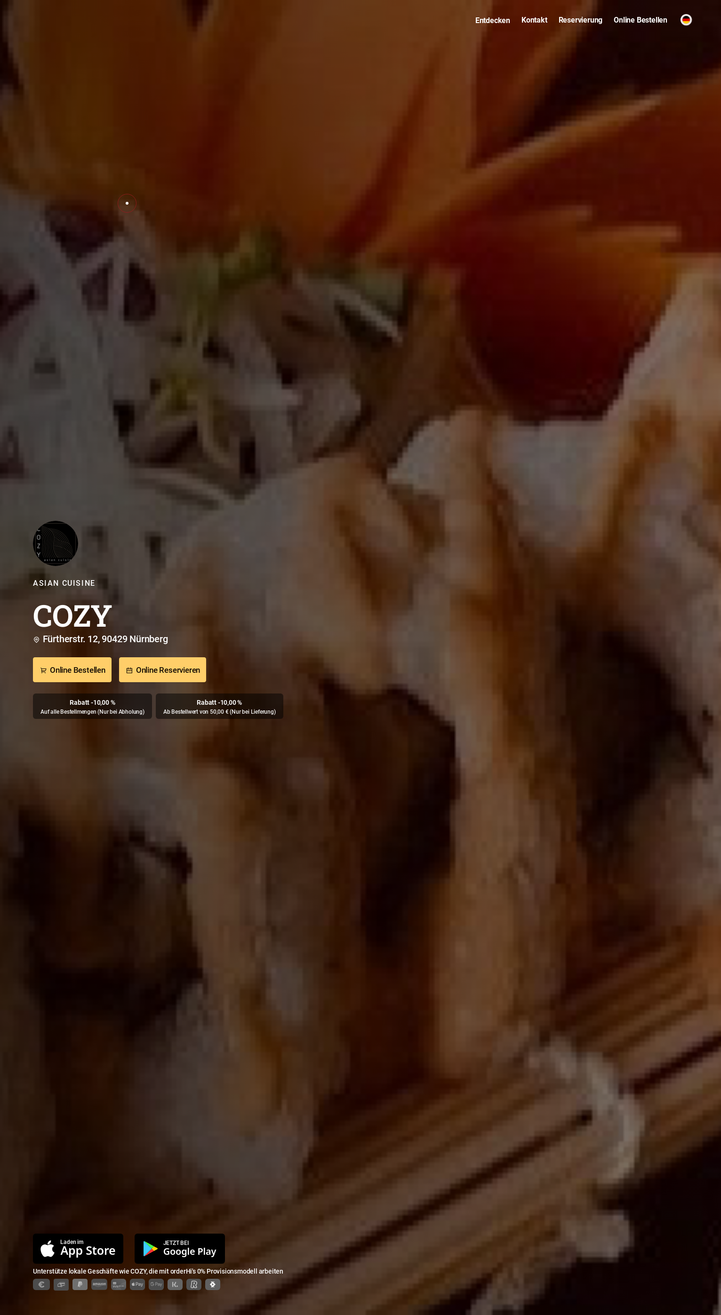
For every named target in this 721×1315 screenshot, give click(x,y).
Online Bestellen (72, 670)
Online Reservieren (162, 670)
